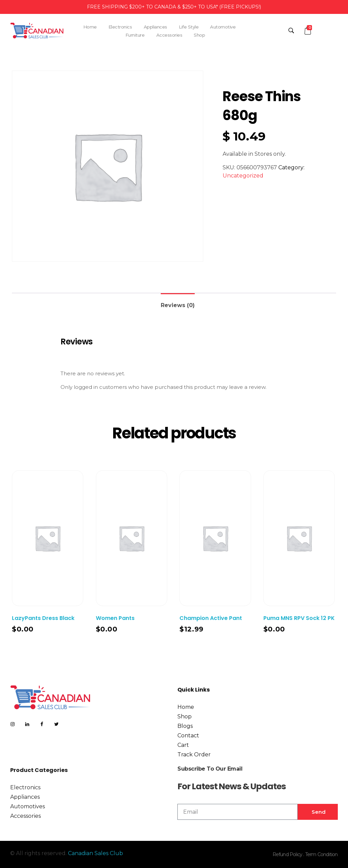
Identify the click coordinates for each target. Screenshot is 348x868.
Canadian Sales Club (95, 853)
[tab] (177, 302)
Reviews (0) (178, 305)
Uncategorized (243, 175)
